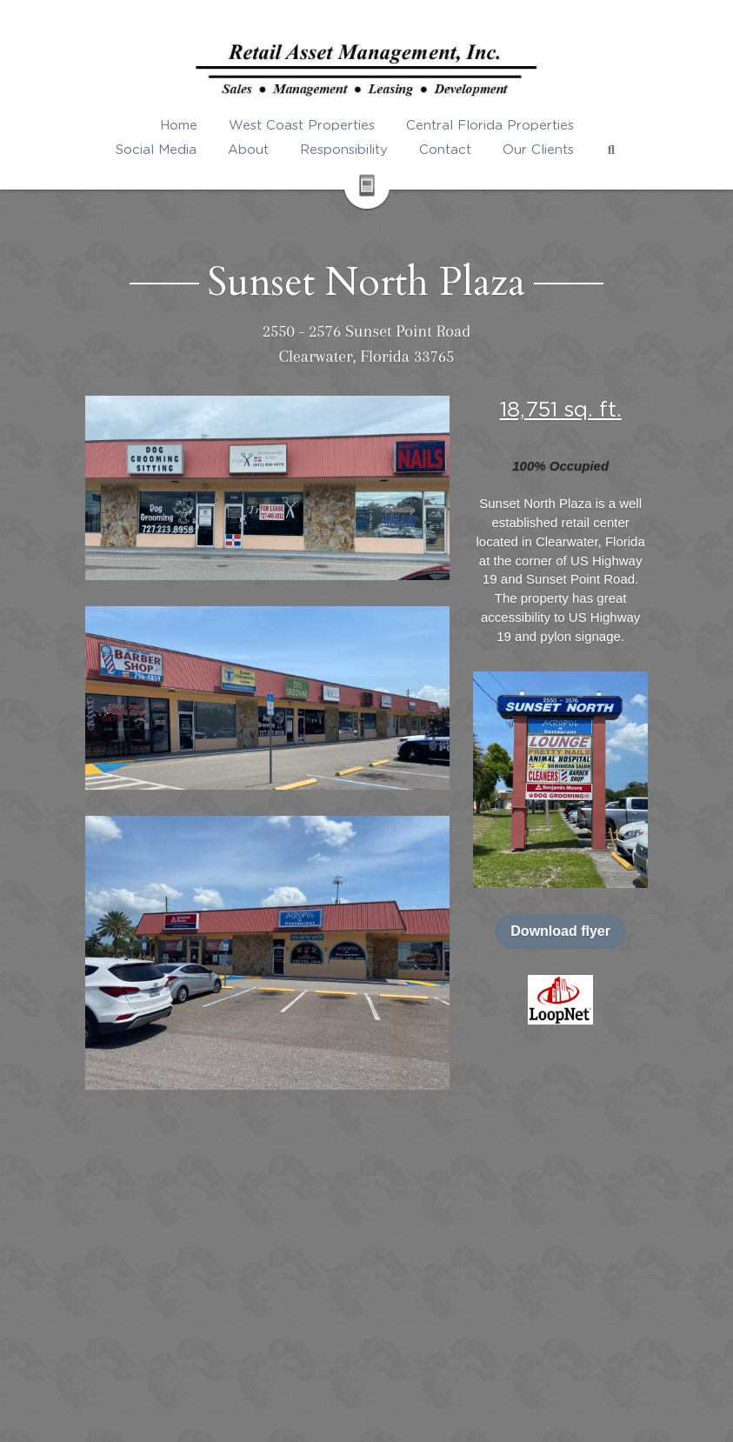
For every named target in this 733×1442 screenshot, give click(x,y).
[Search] (611, 150)
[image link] (560, 998)
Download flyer (560, 931)
